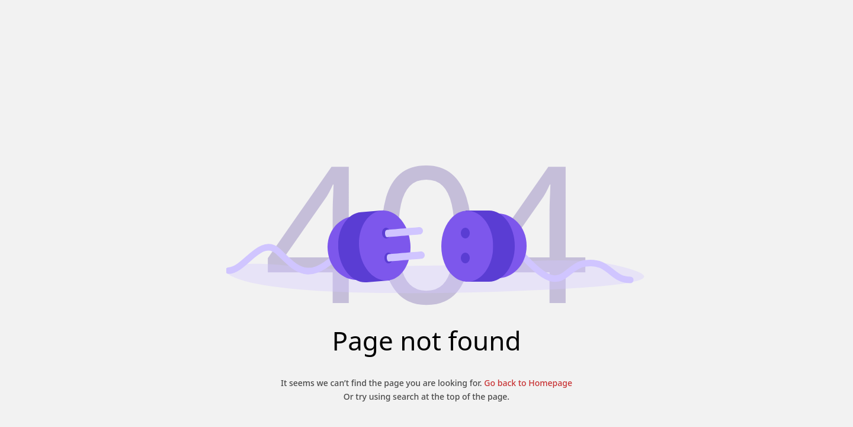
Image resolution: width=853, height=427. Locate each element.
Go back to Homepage (527, 382)
